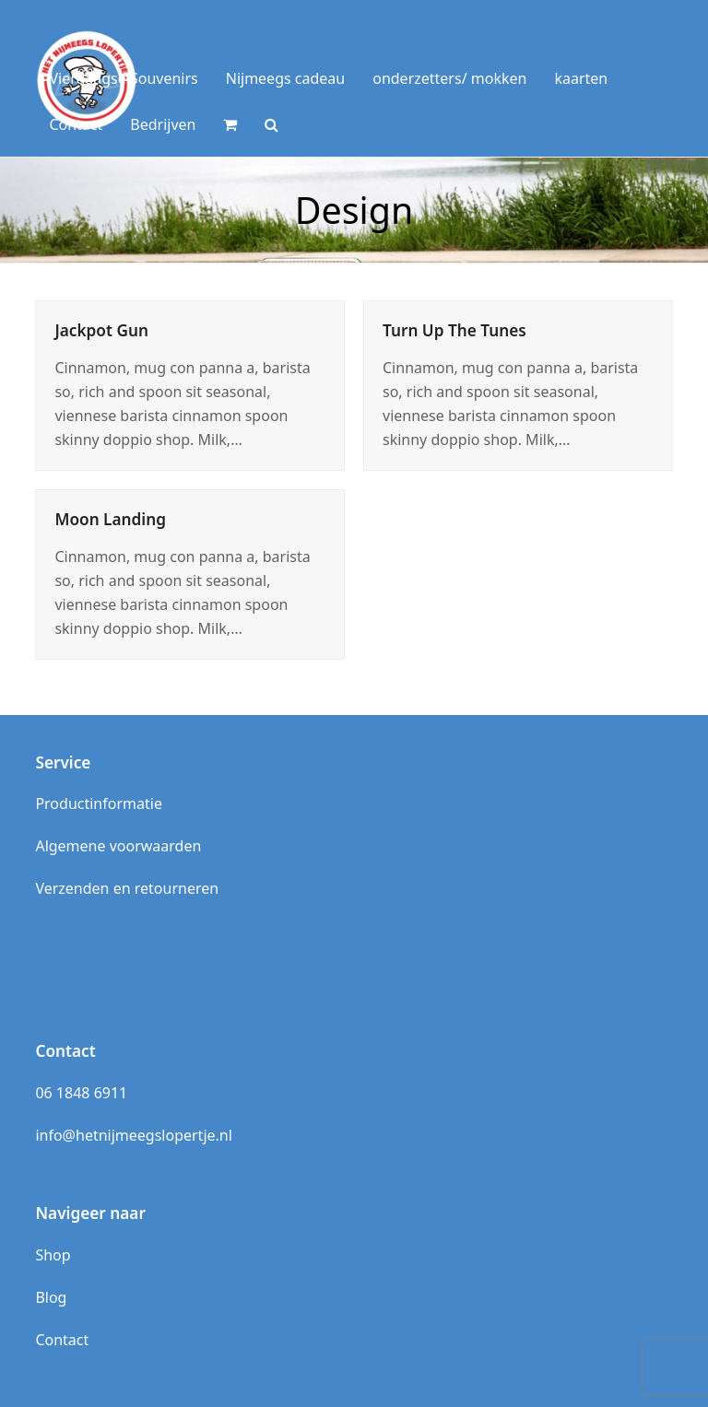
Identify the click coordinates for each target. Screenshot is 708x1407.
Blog (50, 1297)
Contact (61, 1340)
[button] (230, 124)
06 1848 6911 (81, 1093)
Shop (52, 1255)
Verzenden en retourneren (126, 888)
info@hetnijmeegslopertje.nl (133, 1135)
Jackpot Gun (101, 330)
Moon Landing (110, 519)
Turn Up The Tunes (454, 330)
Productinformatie (98, 803)
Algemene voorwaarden (118, 846)
